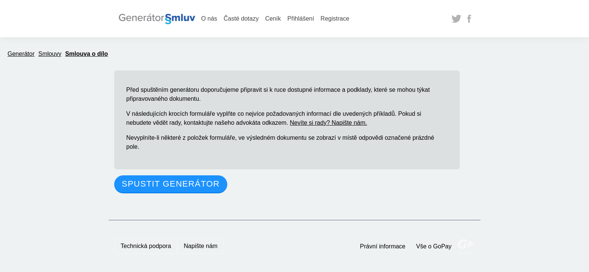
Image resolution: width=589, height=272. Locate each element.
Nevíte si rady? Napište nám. (328, 123)
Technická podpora (146, 246)
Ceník (273, 18)
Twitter (456, 18)
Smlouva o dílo (86, 54)
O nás (209, 18)
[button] (170, 184)
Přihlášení (300, 18)
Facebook (469, 18)
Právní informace (382, 246)
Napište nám (200, 246)
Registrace (334, 18)
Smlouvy (49, 54)
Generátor (21, 54)
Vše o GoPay (434, 246)
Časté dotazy (241, 18)
